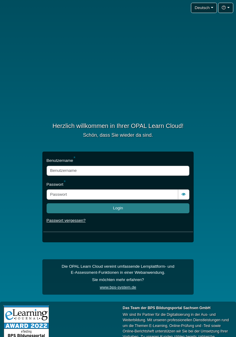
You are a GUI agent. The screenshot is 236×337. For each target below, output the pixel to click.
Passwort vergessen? (66, 220)
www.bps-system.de (118, 287)
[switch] (183, 194)
